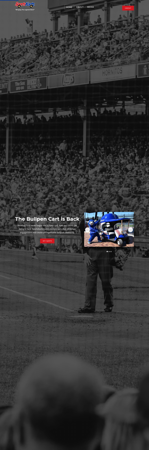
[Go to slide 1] (107, 251)
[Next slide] (130, 229)
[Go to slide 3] (111, 251)
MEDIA (90, 6)
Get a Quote (47, 241)
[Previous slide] (87, 229)
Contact (128, 8)
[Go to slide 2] (109, 251)
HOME (69, 7)
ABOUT (80, 6)
